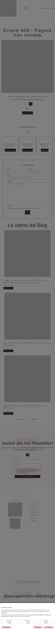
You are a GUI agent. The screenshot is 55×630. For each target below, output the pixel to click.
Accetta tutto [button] (49, 627)
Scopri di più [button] (6, 627)
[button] (53, 605)
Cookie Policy (4, 612)
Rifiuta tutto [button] (38, 627)
